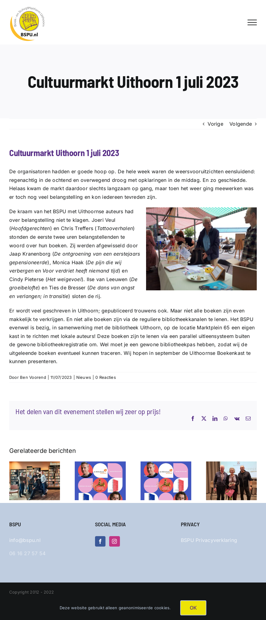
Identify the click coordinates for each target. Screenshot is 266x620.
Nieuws (83, 377)
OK (193, 608)
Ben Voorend (33, 377)
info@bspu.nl (25, 540)
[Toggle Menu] (252, 22)
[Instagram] (114, 541)
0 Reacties (105, 377)
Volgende (240, 124)
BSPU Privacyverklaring (209, 540)
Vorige (215, 124)
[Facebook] (100, 541)
